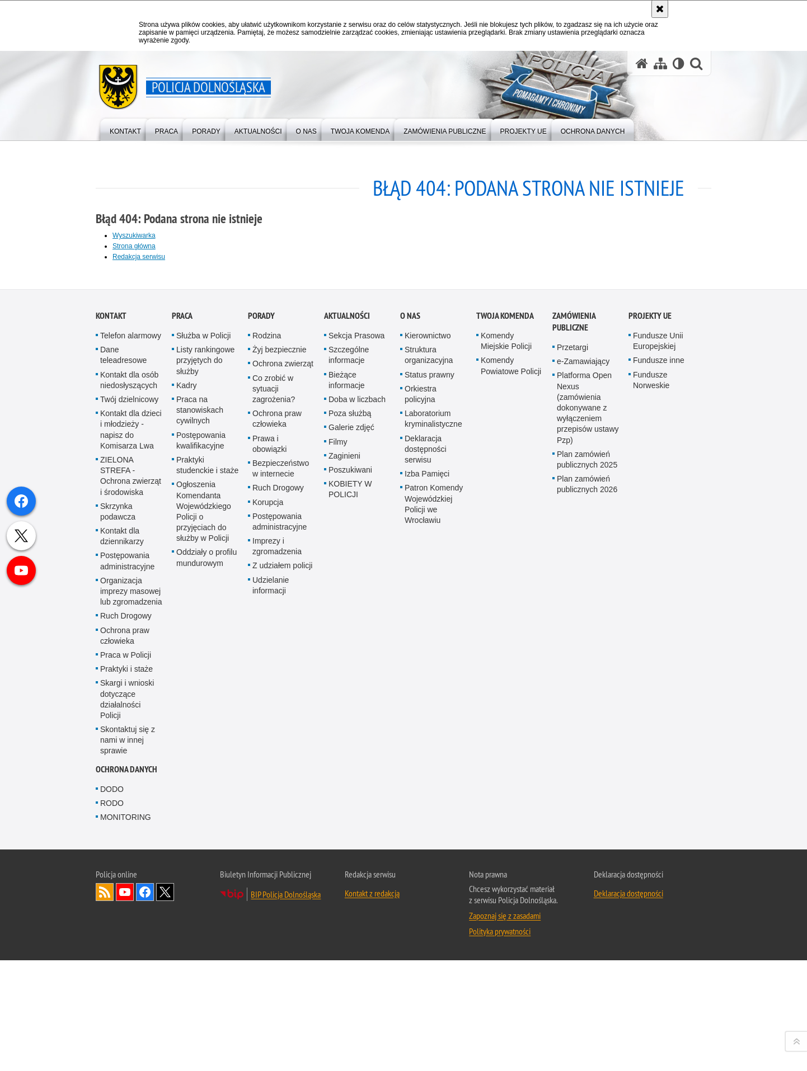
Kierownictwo (428, 689)
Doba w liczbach (357, 752)
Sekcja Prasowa (356, 689)
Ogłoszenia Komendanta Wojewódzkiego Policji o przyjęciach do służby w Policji (203, 864)
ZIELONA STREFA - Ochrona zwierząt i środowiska (130, 829)
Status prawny (429, 727)
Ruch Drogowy (126, 969)
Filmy (338, 794)
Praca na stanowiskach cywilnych (199, 763)
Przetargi (572, 700)
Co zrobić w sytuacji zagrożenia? (273, 741)
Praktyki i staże (126, 1022)
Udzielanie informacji (270, 938)
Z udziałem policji (282, 918)
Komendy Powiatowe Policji (511, 719)
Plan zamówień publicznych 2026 (587, 837)
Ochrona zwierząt (282, 717)
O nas (410, 669)
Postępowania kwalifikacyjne (201, 793)
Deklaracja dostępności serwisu (426, 802)
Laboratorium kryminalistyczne (433, 772)
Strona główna (134, 246)
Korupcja (267, 855)
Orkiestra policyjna (421, 747)
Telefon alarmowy (130, 689)
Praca (182, 669)
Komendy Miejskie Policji (506, 694)
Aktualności (347, 669)
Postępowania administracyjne (127, 914)
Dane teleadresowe (123, 708)
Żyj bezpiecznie (279, 703)
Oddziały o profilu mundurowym (206, 911)
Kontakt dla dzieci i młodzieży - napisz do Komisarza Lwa (131, 783)
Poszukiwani (350, 822)
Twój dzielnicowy (129, 752)
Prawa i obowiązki (269, 796)
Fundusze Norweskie (651, 733)
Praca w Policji (125, 1007)
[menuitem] (125, 129)
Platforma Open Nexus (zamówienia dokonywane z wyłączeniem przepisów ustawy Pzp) (588, 761)
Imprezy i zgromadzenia (277, 899)
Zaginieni (344, 808)
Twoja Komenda (505, 669)
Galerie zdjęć (351, 780)
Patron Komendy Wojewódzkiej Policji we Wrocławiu (434, 857)
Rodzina (266, 689)
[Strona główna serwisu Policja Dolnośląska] (642, 63)
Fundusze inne (658, 713)
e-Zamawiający (583, 714)
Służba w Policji (203, 689)
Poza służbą (350, 766)
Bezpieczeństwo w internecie (280, 821)
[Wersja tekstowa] (678, 63)
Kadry (186, 738)
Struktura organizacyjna (429, 708)
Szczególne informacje (349, 708)
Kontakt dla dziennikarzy (122, 889)
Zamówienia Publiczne (573, 675)
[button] (696, 63)
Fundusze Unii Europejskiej (658, 694)
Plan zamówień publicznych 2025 (587, 812)
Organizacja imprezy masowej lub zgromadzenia (131, 944)
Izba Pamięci (427, 827)
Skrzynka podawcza (117, 864)
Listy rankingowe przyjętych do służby (205, 714)
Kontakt (111, 669)
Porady (261, 669)
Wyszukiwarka (134, 235)
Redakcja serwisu (138, 257)
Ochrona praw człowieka (124, 988)
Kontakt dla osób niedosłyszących (129, 733)
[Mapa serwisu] (660, 63)
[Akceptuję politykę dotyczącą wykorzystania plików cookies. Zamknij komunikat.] (659, 9)
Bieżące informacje (347, 733)
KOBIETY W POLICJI (350, 842)
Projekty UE (650, 669)
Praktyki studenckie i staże (207, 818)
